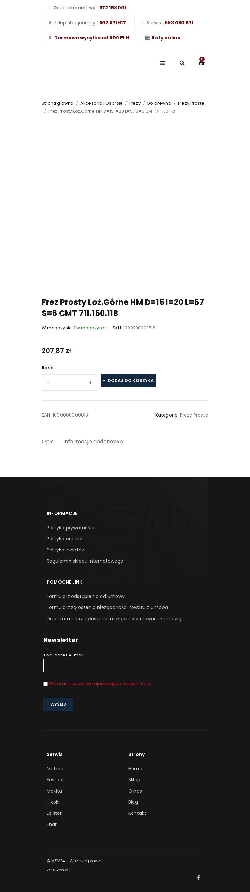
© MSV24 (56, 861)
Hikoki (53, 802)
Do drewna (159, 103)
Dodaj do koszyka (131, 380)
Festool (55, 780)
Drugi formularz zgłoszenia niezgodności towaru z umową (114, 618)
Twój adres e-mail (123, 662)
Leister (54, 813)
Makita (54, 791)
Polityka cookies (65, 538)
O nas (135, 791)
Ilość (47, 367)
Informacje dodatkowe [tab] (93, 441)
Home (135, 768)
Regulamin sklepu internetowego (85, 561)
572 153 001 (112, 7)
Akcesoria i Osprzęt (101, 103)
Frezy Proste (191, 103)
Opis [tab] (48, 441)
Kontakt (137, 813)
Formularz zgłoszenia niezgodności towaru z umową (107, 607)
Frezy (135, 103)
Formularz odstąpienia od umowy (86, 596)
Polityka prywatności (70, 527)
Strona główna (58, 103)
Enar (52, 824)
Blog (133, 802)
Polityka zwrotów (66, 550)
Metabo (56, 768)
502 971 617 (112, 22)
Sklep (134, 780)
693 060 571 (179, 22)
